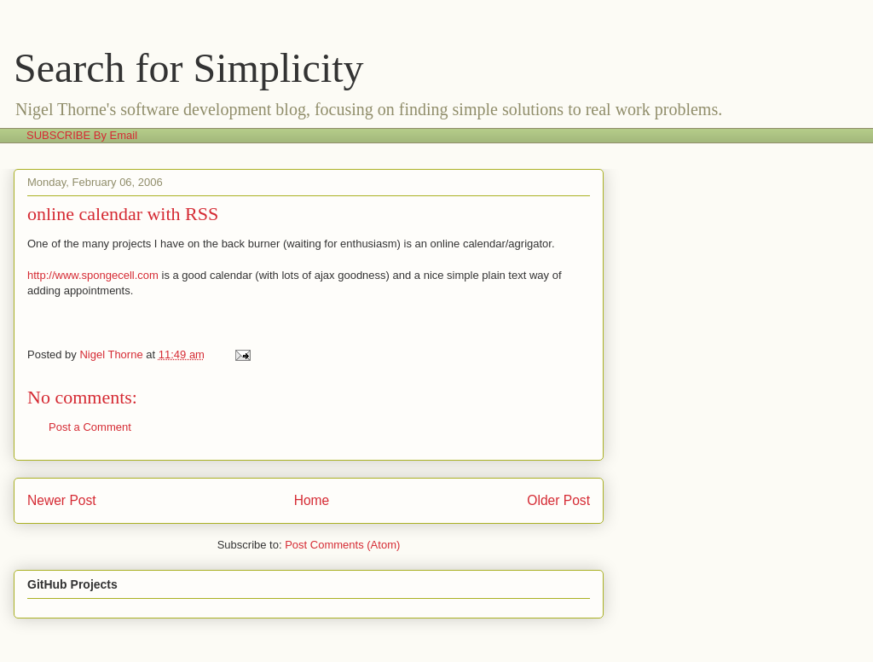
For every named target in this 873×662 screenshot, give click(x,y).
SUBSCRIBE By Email (81, 135)
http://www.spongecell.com (93, 275)
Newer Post (61, 500)
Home (312, 500)
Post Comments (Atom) (342, 544)
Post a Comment (90, 427)
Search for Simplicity (189, 67)
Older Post (558, 500)
